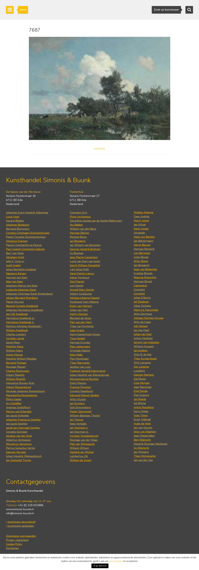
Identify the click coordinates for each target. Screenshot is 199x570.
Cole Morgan (142, 383)
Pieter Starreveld (80, 411)
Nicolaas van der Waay (84, 440)
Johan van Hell (79, 310)
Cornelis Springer (16, 432)
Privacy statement (17, 540)
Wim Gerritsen (143, 314)
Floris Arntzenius (80, 216)
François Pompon (80, 387)
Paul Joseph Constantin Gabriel (25, 249)
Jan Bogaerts (78, 241)
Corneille (139, 293)
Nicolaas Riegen (16, 367)
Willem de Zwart (80, 460)
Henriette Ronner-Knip (20, 383)
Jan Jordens (141, 350)
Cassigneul (140, 285)
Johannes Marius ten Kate (21, 285)
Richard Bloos (78, 237)
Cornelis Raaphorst (81, 391)
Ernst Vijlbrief (142, 419)
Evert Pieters (78, 383)
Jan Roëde (140, 399)
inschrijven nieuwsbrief (20, 522)
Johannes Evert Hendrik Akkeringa (27, 212)
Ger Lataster (141, 367)
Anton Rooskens (144, 407)
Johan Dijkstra (142, 298)
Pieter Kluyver (15, 302)
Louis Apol (12, 216)
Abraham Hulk (15, 257)
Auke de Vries (142, 423)
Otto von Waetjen (145, 431)
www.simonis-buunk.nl (20, 509)
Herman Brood (143, 281)
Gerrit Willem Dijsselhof (85, 265)
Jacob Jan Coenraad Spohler (23, 428)
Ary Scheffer (14, 403)
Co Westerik (141, 448)
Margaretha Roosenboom (21, 395)
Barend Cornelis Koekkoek (22, 306)
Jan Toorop (76, 419)
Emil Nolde (141, 391)
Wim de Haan (142, 322)
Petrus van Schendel (19, 411)
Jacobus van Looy (80, 367)
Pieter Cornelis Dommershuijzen (26, 237)
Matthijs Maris (14, 346)
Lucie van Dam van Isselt (85, 261)
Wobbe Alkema (143, 212)
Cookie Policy (14, 544)
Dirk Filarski (77, 281)
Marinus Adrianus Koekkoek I (24, 326)
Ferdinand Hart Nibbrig (84, 302)
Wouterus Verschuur (19, 444)
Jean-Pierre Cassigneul (84, 257)
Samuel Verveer (16, 452)
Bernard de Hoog (80, 318)
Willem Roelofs (15, 379)
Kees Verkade (78, 424)
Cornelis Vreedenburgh (84, 436)
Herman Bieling (79, 233)
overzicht (99, 148)
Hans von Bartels (144, 237)
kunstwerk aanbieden (20, 526)
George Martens (144, 375)
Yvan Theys (141, 415)
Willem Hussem (144, 346)
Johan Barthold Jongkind (21, 269)
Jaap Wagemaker (144, 436)
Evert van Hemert (81, 306)
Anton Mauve (14, 354)
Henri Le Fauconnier (146, 310)
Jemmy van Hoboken (146, 342)
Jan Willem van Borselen (85, 245)
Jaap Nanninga (142, 387)
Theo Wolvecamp (145, 456)
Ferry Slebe (141, 411)
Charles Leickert (16, 334)
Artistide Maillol (80, 350)
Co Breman (76, 253)
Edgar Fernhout (79, 277)
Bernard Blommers (17, 229)
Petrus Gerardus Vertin (20, 448)
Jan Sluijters (77, 403)
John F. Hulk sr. (15, 261)
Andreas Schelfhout (18, 407)
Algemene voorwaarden (21, 536)
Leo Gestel (76, 285)
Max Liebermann (80, 346)
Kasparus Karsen (16, 273)
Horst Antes (141, 220)
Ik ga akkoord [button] (100, 565)
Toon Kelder (77, 338)
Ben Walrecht (142, 440)
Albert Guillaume (81, 294)
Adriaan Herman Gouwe (149, 318)
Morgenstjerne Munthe (84, 379)
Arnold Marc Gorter (82, 290)
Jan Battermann (143, 241)
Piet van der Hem (81, 322)
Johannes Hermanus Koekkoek (24, 310)
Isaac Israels (77, 330)
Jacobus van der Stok (19, 436)
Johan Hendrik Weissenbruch (24, 456)
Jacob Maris (13, 342)
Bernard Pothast (16, 363)
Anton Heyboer (143, 338)
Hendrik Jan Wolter (82, 452)
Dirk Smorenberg (80, 407)
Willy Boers (141, 261)
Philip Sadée (14, 399)
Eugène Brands (143, 273)
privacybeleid (116, 561)
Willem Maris (14, 350)
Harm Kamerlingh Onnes (85, 334)
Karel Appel (141, 228)
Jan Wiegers (141, 452)
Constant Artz (78, 212)
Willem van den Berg (83, 229)
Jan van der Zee (143, 460)
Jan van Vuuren (143, 427)
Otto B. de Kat (142, 354)
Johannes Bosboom (17, 225)
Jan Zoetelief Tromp (18, 460)
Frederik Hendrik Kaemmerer (88, 371)
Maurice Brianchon (145, 277)
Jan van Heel (141, 330)
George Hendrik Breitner (85, 249)
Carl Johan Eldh (79, 269)
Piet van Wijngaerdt (82, 444)
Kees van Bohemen (145, 269)
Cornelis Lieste (15, 338)
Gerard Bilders (15, 221)
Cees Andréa (141, 216)
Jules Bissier (141, 257)
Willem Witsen (79, 448)
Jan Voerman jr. (79, 428)
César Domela (142, 306)
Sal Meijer (140, 379)
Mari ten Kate (14, 281)
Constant (139, 289)
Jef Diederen (141, 302)
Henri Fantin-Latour (82, 273)
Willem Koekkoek (17, 330)
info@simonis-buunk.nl (20, 513)
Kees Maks (76, 354)
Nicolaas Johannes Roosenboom (25, 391)
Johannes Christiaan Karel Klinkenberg (29, 294)
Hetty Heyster (79, 314)
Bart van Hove (15, 253)
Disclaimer (12, 548)
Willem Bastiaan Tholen (85, 415)
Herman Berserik (144, 249)
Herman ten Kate (16, 277)
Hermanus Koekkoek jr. (20, 322)
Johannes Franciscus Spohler (23, 419)
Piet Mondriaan (79, 359)
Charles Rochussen (17, 371)
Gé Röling (140, 403)
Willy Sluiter (78, 399)
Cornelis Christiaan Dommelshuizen (27, 233)
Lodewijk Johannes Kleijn (21, 290)
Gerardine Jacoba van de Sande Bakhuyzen (96, 221)
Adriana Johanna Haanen (85, 298)
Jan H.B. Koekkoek (17, 314)
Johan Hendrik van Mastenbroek (89, 375)
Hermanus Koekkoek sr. (20, 318)
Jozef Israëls (13, 265)
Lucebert (139, 371)
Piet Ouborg (141, 395)
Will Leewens (142, 362)
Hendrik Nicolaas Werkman (150, 444)
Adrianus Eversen (17, 241)
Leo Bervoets (142, 253)
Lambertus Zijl (79, 456)
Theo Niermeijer (80, 363)
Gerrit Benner (142, 245)
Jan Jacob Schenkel (17, 415)
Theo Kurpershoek (145, 358)
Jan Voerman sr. (79, 432)
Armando (139, 233)
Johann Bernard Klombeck (22, 298)
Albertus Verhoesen (18, 440)
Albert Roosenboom (18, 387)
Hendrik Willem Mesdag (21, 359)
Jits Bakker (76, 225)
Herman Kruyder (80, 342)
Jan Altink (140, 224)
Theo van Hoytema (81, 326)
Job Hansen (141, 326)
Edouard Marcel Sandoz (84, 395)
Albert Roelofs (15, 375)
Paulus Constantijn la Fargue (24, 245)
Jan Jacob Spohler (17, 424)
